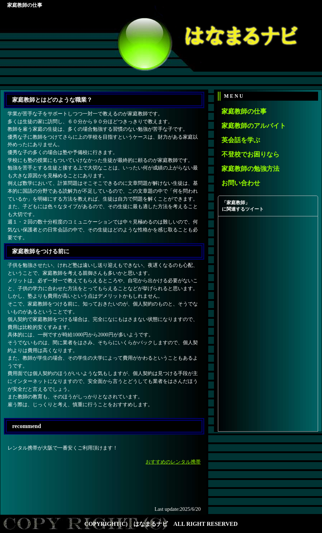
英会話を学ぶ (240, 140)
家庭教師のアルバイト (253, 125)
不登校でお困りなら (250, 154)
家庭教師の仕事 (244, 111)
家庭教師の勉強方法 (250, 168)
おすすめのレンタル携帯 (173, 462)
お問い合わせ (240, 183)
